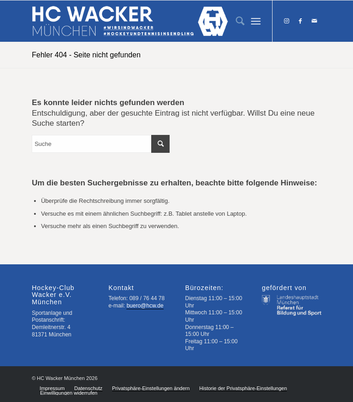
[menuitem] (236, 21)
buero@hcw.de (144, 305)
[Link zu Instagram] (287, 21)
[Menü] (256, 21)
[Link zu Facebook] (300, 21)
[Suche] (236, 21)
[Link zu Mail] (314, 21)
